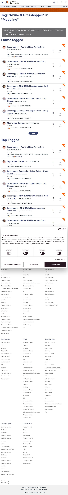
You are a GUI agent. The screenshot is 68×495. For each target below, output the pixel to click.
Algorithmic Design (23, 123)
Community (8, 32)
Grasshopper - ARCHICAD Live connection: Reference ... (26, 75)
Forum (25, 339)
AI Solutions (48, 288)
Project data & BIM (5, 277)
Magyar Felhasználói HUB (51, 280)
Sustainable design (6, 283)
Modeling (9, 52)
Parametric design (5, 280)
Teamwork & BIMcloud (6, 286)
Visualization (4, 272)
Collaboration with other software (9, 288)
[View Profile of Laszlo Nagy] (18, 56)
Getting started (27, 300)
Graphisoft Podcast (49, 269)
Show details (59, 259)
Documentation (5, 269)
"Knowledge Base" (47, 30)
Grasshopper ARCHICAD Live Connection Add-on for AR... (27, 87)
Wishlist (47, 275)
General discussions (6, 291)
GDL (2, 345)
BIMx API (3, 348)
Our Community (5, 294)
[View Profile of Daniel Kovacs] (15, 106)
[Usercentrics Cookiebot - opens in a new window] (59, 229)
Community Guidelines (41, 489)
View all (33, 133)
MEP (24, 291)
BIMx (2, 275)
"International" (59, 30)
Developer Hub (5, 339)
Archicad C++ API (5, 342)
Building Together (6, 424)
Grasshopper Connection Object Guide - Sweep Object (28, 112)
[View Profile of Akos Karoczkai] (15, 69)
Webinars (47, 272)
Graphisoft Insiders (49, 291)
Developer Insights (6, 356)
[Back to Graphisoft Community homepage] (12, 2)
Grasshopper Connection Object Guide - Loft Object (26, 99)
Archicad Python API (6, 353)
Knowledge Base (5, 359)
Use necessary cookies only (12, 264)
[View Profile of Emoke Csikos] (15, 54)
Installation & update (6, 297)
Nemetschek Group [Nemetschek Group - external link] (40, 492)
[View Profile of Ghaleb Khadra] (15, 93)
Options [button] (63, 6)
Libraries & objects (6, 305)
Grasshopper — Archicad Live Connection (26, 48)
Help (61, 2)
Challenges (47, 286)
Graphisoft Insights (49, 283)
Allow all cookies (56, 264)
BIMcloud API (4, 351)
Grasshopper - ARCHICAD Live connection (26, 62)
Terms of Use (31, 489)
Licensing (3, 300)
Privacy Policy (23, 489)
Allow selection (34, 264)
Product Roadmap (49, 277)
